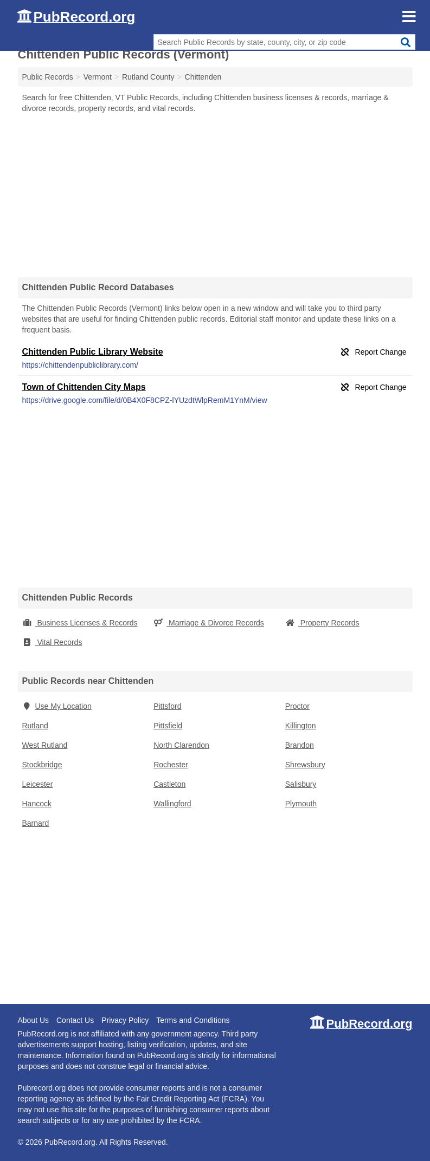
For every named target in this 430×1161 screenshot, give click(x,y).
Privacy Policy (125, 1020)
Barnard (35, 823)
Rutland (35, 725)
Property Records (322, 622)
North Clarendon (181, 745)
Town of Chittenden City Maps (84, 387)
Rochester (170, 764)
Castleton (169, 784)
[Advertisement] (215, 195)
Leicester (37, 784)
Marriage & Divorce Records (208, 622)
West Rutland (45, 745)
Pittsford (167, 706)
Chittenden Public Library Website (92, 351)
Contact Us (75, 1020)
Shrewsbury (305, 764)
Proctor (297, 706)
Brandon (299, 745)
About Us (33, 1020)
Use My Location (57, 706)
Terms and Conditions (192, 1020)
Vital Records (52, 642)
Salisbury (301, 784)
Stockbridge (42, 764)
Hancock (37, 803)
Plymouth (301, 803)
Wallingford (172, 803)
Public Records (47, 77)
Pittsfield (167, 725)
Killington (300, 725)
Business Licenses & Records (80, 622)
